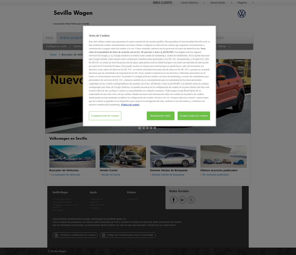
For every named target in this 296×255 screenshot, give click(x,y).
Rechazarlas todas (160, 115)
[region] (149, 75)
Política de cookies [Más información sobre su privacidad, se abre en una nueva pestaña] (130, 104)
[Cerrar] (210, 30)
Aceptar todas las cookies (194, 115)
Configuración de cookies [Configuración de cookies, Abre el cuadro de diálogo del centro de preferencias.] (105, 115)
